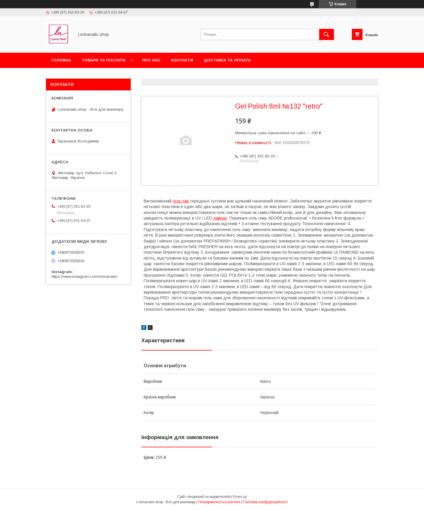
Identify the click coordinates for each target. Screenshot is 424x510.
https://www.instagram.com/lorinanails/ (85, 276)
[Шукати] (326, 34)
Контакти (182, 60)
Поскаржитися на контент (219, 502)
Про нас (151, 60)
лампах (220, 218)
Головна (61, 60)
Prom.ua (240, 497)
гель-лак (181, 201)
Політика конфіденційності (265, 502)
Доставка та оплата (227, 60)
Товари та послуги (103, 60)
